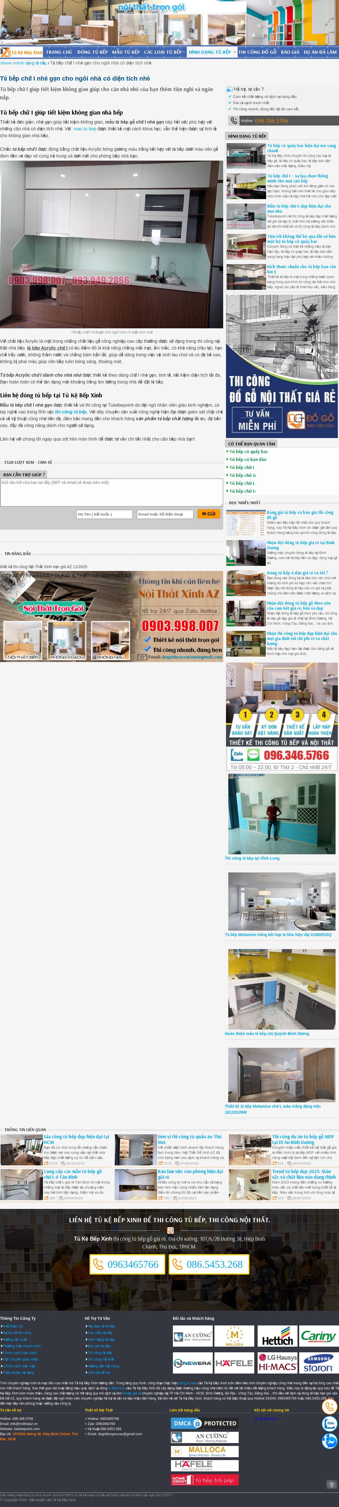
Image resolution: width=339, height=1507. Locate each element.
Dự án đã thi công (17, 1333)
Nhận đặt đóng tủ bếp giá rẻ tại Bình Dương (300, 545)
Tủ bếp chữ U (242, 491)
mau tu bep (84, 128)
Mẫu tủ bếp (126, 52)
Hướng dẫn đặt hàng (103, 1366)
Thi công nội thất (101, 1359)
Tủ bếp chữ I (241, 467)
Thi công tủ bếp (100, 1353)
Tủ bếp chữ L (242, 483)
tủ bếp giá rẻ (132, 1393)
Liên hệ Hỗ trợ (99, 1372)
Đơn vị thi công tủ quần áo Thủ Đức (189, 1139)
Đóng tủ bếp (92, 52)
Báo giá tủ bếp (99, 1346)
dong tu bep (188, 1383)
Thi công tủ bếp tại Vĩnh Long (252, 858)
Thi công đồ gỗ (257, 52)
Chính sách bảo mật (19, 1366)
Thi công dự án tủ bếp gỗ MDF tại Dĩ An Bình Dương (303, 1139)
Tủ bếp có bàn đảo (247, 459)
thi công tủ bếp (71, 411)
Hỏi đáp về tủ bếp (101, 1326)
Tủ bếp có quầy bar (248, 451)
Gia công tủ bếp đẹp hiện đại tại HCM (76, 1139)
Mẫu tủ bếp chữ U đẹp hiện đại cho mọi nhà (299, 208)
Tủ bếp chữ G (242, 475)
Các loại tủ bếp (163, 52)
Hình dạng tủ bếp (210, 52)
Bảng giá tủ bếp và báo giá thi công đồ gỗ (300, 515)
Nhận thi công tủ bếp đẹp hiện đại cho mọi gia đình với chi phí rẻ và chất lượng (302, 638)
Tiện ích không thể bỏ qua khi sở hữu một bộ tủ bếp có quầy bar (301, 239)
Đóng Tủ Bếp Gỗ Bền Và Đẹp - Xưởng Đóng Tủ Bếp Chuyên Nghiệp (21, 52)
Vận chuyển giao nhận (20, 1359)
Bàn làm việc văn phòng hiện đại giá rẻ (190, 1174)
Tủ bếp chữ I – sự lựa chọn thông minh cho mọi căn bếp (297, 178)
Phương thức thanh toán (22, 1346)
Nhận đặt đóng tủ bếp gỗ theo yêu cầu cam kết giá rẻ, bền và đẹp (299, 605)
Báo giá (290, 52)
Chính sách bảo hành (20, 1353)
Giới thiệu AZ (13, 1326)
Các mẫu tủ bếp (100, 1333)
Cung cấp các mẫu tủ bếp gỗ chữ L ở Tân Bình (73, 1174)
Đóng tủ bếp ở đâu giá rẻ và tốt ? (297, 572)
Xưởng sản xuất (15, 1339)
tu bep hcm (116, 1388)
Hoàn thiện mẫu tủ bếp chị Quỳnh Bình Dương (267, 1033)
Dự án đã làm (320, 52)
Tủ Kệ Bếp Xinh (265, 1419)
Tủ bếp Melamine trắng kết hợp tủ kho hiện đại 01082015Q (278, 934)
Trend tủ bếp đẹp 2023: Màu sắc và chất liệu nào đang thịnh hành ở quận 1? (304, 1176)
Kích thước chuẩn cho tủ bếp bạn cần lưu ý (301, 269)
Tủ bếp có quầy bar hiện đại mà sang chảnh (301, 148)
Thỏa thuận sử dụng (18, 1372)
